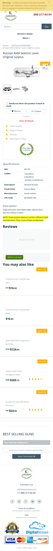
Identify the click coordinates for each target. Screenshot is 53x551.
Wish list (16, 111)
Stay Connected (26, 456)
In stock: (26, 116)
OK (44, 8)
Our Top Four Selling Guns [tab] (16, 442)
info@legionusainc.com (26, 489)
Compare (36, 111)
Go (46, 26)
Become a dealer (25, 34)
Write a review (14, 257)
